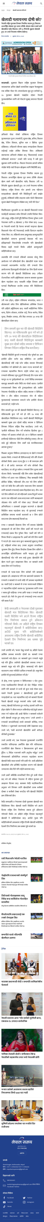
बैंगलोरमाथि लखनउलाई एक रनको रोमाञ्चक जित (13, 916)
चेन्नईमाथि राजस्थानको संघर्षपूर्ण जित (14, 877)
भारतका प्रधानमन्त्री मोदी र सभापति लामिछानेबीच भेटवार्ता (21, 983)
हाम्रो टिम (22, 1153)
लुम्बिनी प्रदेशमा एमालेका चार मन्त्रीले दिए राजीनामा (18, 1125)
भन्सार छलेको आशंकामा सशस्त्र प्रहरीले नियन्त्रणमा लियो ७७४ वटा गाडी (17, 1091)
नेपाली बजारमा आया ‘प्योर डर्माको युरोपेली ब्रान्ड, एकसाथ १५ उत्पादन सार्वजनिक (21, 1019)
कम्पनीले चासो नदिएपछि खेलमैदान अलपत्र (11, 936)
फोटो (37, 1213)
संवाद (32, 1213)
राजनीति (5, 1213)
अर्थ (18, 1213)
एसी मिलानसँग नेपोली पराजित (14, 859)
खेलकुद (9, 10)
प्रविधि (21, 1216)
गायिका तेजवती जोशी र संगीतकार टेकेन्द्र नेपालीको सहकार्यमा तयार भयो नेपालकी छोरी (20, 1055)
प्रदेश (27, 1216)
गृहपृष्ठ (2, 10)
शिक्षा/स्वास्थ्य (13, 1216)
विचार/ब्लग (24, 1213)
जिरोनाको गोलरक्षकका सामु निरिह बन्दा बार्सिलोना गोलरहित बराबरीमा (14, 899)
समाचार (12, 1213)
